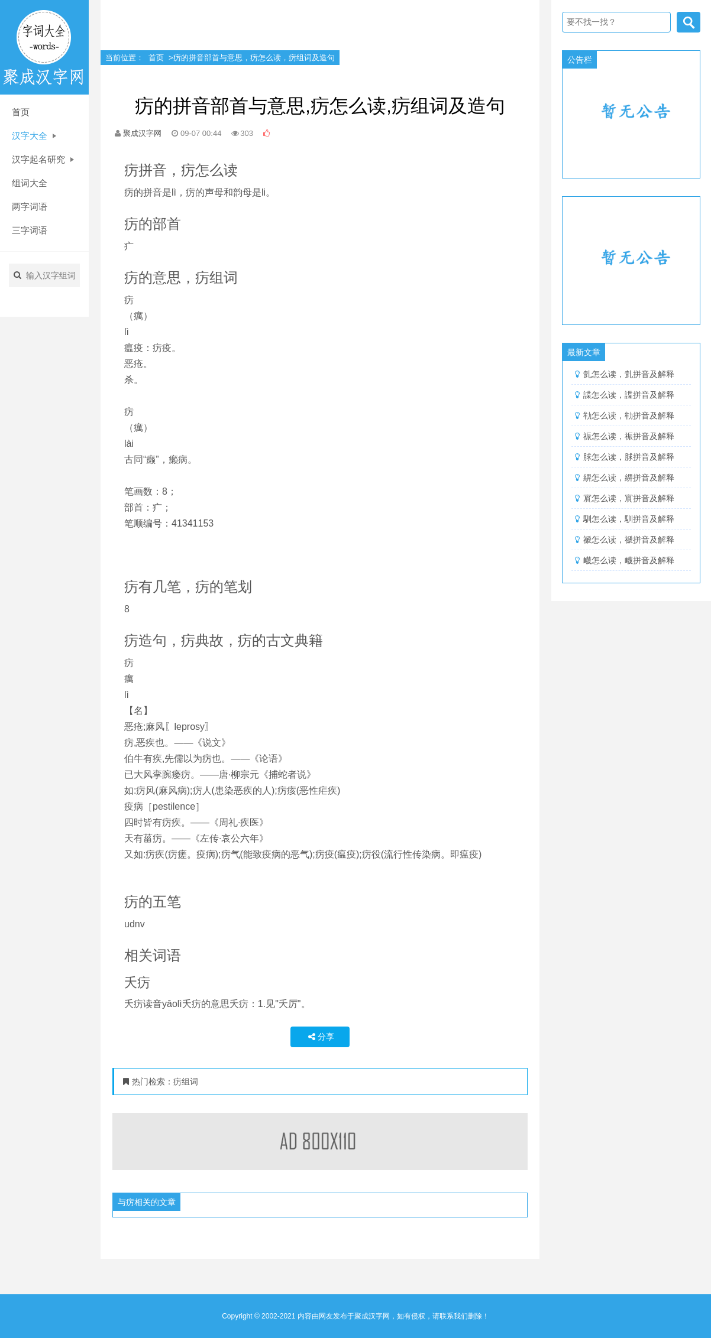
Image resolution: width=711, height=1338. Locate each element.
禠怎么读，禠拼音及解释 (628, 539)
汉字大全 (34, 136)
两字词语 (29, 207)
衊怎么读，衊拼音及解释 (628, 560)
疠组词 (185, 1081)
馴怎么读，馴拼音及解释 (628, 519)
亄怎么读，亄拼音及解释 (628, 374)
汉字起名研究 (43, 159)
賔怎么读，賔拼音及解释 (628, 498)
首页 (21, 112)
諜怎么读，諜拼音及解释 (628, 395)
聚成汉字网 (142, 133)
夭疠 (137, 982)
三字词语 (29, 230)
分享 (320, 1036)
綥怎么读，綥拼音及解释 (628, 477)
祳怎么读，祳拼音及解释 (628, 436)
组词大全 (29, 183)
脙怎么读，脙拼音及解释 (628, 457)
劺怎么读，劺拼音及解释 (628, 415)
